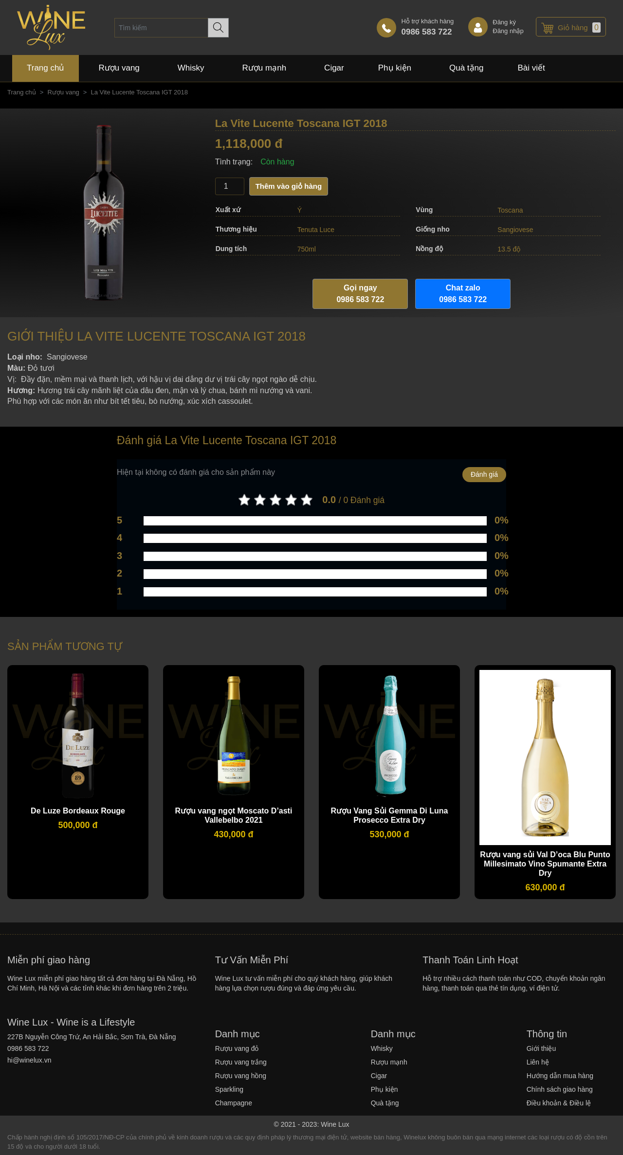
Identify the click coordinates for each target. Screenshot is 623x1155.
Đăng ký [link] (504, 22)
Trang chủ (21, 92)
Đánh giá (484, 474)
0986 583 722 (426, 31)
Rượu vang (63, 92)
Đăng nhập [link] (508, 31)
